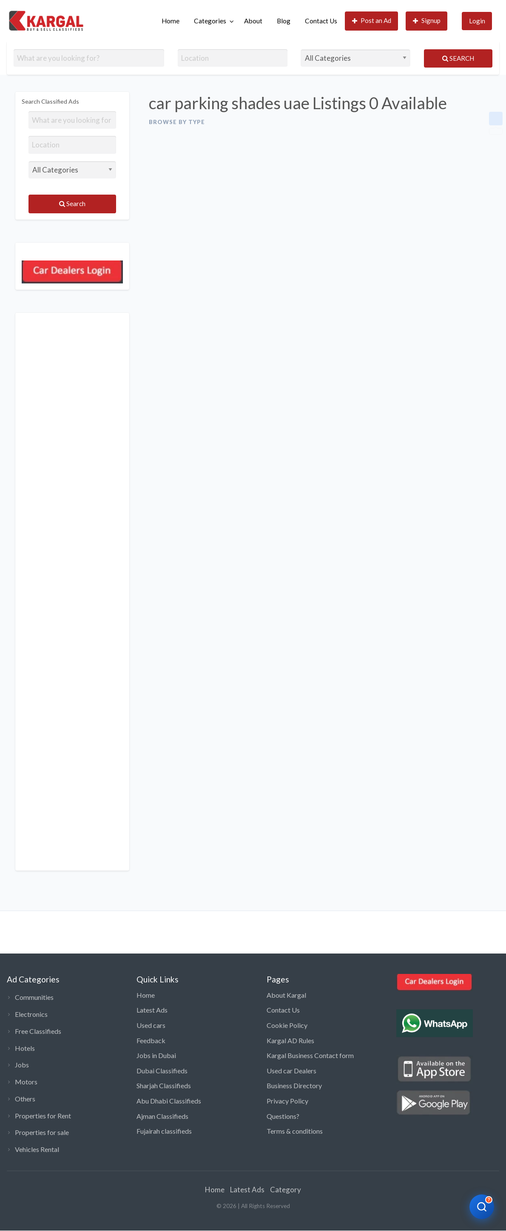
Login (477, 21)
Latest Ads (152, 1010)
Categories (210, 21)
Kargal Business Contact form (310, 1055)
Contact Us (321, 21)
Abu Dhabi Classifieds (168, 1101)
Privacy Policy (287, 1101)
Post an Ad (372, 21)
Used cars (150, 1025)
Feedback (150, 1040)
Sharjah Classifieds (163, 1085)
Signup (427, 21)
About (253, 21)
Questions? (283, 1116)
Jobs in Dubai (156, 1055)
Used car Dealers (291, 1071)
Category (285, 1189)
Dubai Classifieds (162, 1071)
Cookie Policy (287, 1025)
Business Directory (294, 1085)
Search (458, 58)
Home (170, 21)
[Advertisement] (72, 591)
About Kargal (286, 995)
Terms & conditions (295, 1131)
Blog (283, 21)
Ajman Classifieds (162, 1116)
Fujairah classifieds (164, 1131)
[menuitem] (170, 21)
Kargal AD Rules (290, 1040)
